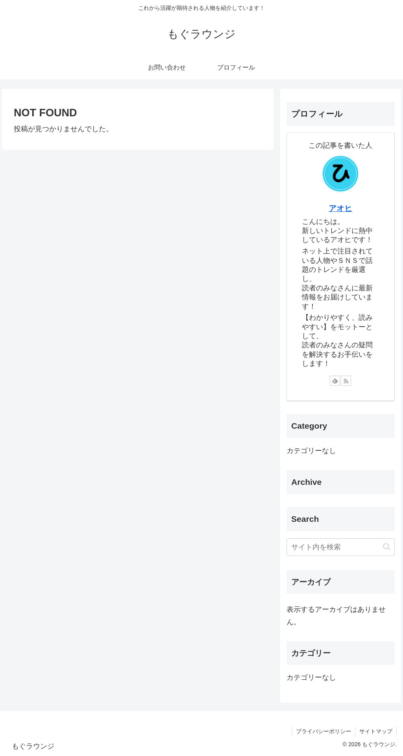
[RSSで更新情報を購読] (346, 381)
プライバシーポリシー (323, 731)
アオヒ (340, 208)
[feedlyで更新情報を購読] (335, 381)
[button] (387, 546)
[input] (340, 547)
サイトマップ (375, 731)
